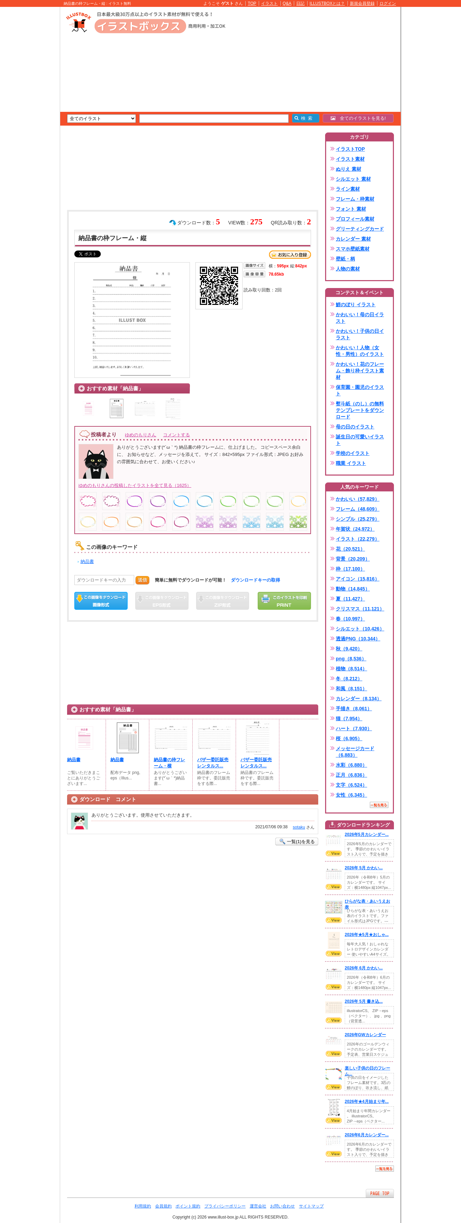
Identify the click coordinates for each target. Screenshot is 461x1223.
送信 (142, 580)
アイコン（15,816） (357, 579)
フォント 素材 (351, 209)
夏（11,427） (350, 599)
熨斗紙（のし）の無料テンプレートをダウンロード (360, 410)
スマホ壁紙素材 (352, 249)
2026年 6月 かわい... (364, 968)
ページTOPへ (380, 1193)
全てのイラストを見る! (358, 118)
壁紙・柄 (345, 259)
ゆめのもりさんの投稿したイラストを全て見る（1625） (134, 485)
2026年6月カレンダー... (367, 1134)
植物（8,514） (351, 668)
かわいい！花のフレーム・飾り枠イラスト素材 (360, 370)
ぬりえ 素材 (348, 169)
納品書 (87, 561)
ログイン (387, 3)
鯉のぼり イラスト (356, 304)
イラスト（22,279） (357, 539)
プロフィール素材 (355, 219)
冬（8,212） (349, 678)
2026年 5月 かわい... (364, 867)
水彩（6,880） (351, 765)
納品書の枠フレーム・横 (169, 762)
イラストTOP (350, 149)
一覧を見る (379, 805)
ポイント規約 (187, 1206)
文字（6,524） (351, 785)
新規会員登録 (362, 3)
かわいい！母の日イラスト (360, 318)
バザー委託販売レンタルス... (212, 762)
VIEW (334, 853)
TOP (252, 3)
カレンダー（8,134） (359, 698)
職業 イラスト (351, 463)
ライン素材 (348, 189)
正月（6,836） (351, 775)
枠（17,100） (350, 569)
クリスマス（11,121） (360, 609)
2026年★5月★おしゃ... (367, 934)
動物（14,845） (353, 589)
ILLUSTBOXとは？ (327, 3)
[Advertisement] (27, 113)
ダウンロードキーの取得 (255, 580)
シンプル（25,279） (357, 519)
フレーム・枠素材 (355, 199)
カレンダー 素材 (353, 239)
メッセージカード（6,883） (355, 752)
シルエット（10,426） (360, 628)
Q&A (287, 3)
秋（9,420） (349, 648)
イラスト (269, 3)
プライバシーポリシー (225, 1206)
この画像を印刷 (284, 601)
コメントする (176, 434)
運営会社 (258, 1206)
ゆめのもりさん (140, 434)
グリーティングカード (360, 229)
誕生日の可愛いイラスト (360, 440)
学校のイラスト (352, 453)
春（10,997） (350, 618)
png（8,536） (351, 658)
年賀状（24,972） (355, 529)
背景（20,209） (353, 559)
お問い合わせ (282, 1206)
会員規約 (163, 1206)
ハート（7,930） (354, 728)
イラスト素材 (350, 159)
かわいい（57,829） (357, 499)
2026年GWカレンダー (365, 1034)
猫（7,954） (349, 718)
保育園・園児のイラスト (360, 390)
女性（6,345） (351, 795)
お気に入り (290, 255)
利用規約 (143, 1206)
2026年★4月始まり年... (367, 1101)
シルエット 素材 (353, 179)
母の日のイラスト (355, 426)
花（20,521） (350, 549)
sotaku (299, 827)
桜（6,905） (349, 738)
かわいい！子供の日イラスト (360, 334)
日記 (300, 3)
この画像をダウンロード (101, 601)
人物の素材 (348, 269)
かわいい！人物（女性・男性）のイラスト (360, 351)
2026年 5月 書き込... (364, 1001)
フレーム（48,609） (357, 509)
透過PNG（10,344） (358, 638)
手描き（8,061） (354, 708)
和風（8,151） (351, 688)
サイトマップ (311, 1206)
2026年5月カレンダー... (367, 834)
